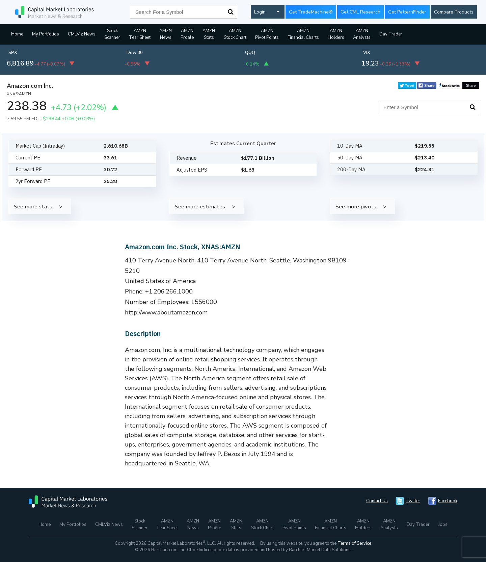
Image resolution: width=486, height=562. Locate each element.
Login (260, 12)
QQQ (250, 53)
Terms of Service (354, 543)
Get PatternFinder (407, 12)
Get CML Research (360, 12)
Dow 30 (135, 53)
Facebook (447, 501)
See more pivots (355, 206)
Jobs (443, 524)
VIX (366, 53)
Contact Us (377, 501)
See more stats (33, 206)
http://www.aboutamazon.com (166, 312)
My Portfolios (45, 34)
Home (17, 34)
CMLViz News (82, 34)
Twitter (413, 501)
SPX (12, 53)
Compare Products (454, 12)
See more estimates (200, 206)
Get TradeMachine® (311, 12)
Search (230, 12)
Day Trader (390, 34)
